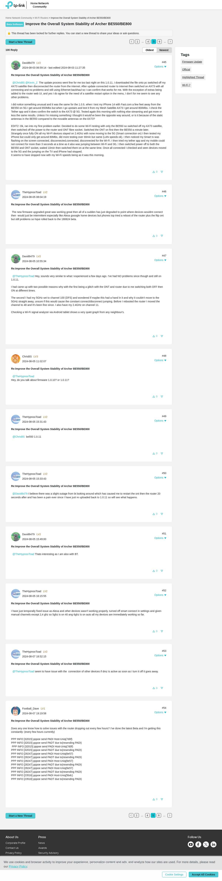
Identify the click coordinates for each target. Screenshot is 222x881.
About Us (12, 837)
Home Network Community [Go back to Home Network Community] (19, 18)
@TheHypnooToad (23, 276)
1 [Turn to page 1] (137, 41)
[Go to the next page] (170, 41)
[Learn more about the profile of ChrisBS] (16, 358)
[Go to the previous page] (132, 41)
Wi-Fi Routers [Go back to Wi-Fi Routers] (42, 18)
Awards (42, 847)
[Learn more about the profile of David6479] (16, 65)
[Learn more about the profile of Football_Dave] (16, 710)
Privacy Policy (14, 852)
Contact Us (12, 847)
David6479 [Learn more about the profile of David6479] (28, 62)
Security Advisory (48, 852)
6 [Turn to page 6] (159, 41)
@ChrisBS (19, 82)
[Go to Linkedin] (213, 844)
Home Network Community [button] (40, 4)
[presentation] (15, 65)
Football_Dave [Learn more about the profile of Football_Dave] (30, 708)
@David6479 (20, 493)
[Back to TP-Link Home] (15, 4)
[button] (154, 171)
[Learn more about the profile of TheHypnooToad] (16, 194)
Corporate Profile (15, 842)
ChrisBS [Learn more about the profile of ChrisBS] (27, 356)
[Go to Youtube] (191, 844)
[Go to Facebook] (198, 844)
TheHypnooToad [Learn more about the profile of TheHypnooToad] (31, 192)
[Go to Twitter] (206, 844)
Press (42, 837)
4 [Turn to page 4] (148, 41)
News (41, 842)
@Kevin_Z (31, 82)
